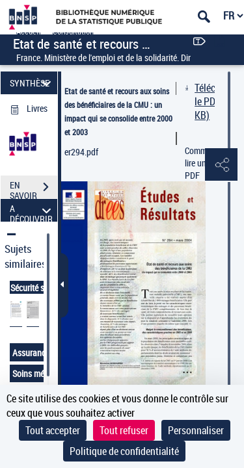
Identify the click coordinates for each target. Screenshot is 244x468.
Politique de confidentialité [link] (124, 451)
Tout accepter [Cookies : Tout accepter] (52, 430)
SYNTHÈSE (32, 83)
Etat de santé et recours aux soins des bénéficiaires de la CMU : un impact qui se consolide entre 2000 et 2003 (118, 111)
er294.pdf (81, 152)
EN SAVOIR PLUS (33, 188)
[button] (221, 165)
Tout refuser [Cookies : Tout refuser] (124, 430)
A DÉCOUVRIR (32, 210)
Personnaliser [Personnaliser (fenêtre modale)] (196, 430)
